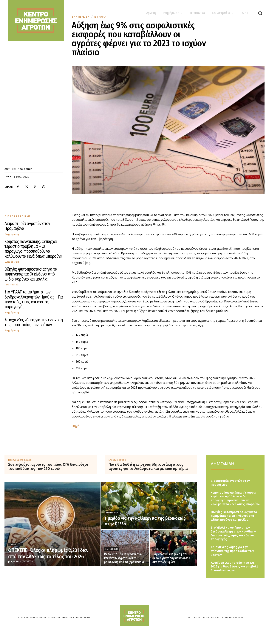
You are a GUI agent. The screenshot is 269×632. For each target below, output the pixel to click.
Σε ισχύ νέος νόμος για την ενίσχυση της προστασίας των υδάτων (33, 322)
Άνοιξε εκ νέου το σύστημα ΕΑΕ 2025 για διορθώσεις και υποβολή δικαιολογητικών (234, 566)
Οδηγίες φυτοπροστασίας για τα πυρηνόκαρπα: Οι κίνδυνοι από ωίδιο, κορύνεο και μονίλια (30, 274)
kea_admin (25, 168)
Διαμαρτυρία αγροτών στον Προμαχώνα (27, 226)
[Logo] (134, 615)
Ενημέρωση (11, 234)
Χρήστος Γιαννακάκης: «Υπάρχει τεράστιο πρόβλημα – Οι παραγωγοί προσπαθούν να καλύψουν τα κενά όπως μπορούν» (33, 249)
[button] (260, 12)
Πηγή (75, 426)
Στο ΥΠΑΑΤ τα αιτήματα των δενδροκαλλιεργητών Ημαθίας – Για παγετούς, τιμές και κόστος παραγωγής (33, 299)
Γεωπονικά (11, 284)
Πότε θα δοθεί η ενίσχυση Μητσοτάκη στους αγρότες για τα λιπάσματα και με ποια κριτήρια (148, 466)
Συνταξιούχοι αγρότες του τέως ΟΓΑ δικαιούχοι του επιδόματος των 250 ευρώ (48, 466)
